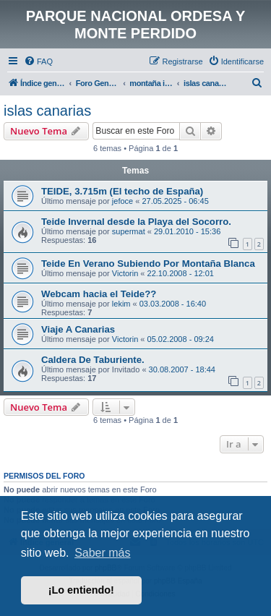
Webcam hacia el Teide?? (98, 293)
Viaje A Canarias (78, 329)
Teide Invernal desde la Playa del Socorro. (136, 221)
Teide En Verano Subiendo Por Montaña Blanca (148, 263)
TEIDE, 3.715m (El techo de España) (122, 191)
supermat (128, 231)
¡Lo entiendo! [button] (81, 590)
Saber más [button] (102, 553)
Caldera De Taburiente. (93, 359)
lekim (121, 303)
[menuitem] (38, 61)
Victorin (125, 273)
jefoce (122, 201)
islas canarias (47, 111)
